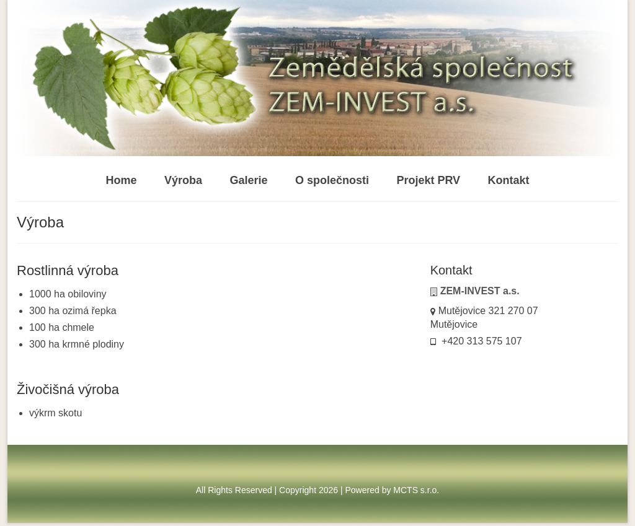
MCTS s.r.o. (416, 490)
